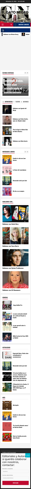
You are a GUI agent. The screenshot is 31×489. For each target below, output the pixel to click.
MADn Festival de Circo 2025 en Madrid (7, 337)
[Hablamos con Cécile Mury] (15, 213)
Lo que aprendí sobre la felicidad (7, 326)
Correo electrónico (7, 475)
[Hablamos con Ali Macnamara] (15, 279)
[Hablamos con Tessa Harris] (15, 235)
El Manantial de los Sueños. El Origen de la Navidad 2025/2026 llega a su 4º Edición (7, 387)
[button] (2, 24)
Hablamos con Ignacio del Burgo (7, 109)
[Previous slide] (25, 73)
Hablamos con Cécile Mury (10, 224)
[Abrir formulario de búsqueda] (11, 24)
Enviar (15, 483)
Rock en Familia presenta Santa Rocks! (7, 437)
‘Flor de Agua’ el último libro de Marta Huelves (7, 130)
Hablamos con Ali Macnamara (11, 290)
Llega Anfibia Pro (7, 305)
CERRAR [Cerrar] (28, 455)
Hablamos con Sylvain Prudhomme (12, 268)
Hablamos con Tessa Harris (10, 246)
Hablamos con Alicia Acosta (7, 141)
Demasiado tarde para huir (7, 180)
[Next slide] (27, 73)
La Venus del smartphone (7, 170)
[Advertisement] (15, 52)
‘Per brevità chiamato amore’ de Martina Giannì (7, 426)
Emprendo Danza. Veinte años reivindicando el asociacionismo (13, 86)
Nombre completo (7, 468)
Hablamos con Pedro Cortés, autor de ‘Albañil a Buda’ (7, 120)
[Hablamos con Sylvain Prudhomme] (15, 257)
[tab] (7, 102)
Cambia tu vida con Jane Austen (7, 159)
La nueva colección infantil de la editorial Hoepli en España (7, 315)
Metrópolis (7, 405)
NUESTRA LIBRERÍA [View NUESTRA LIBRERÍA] (21, 25)
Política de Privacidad (9, 452)
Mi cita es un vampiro (7, 191)
